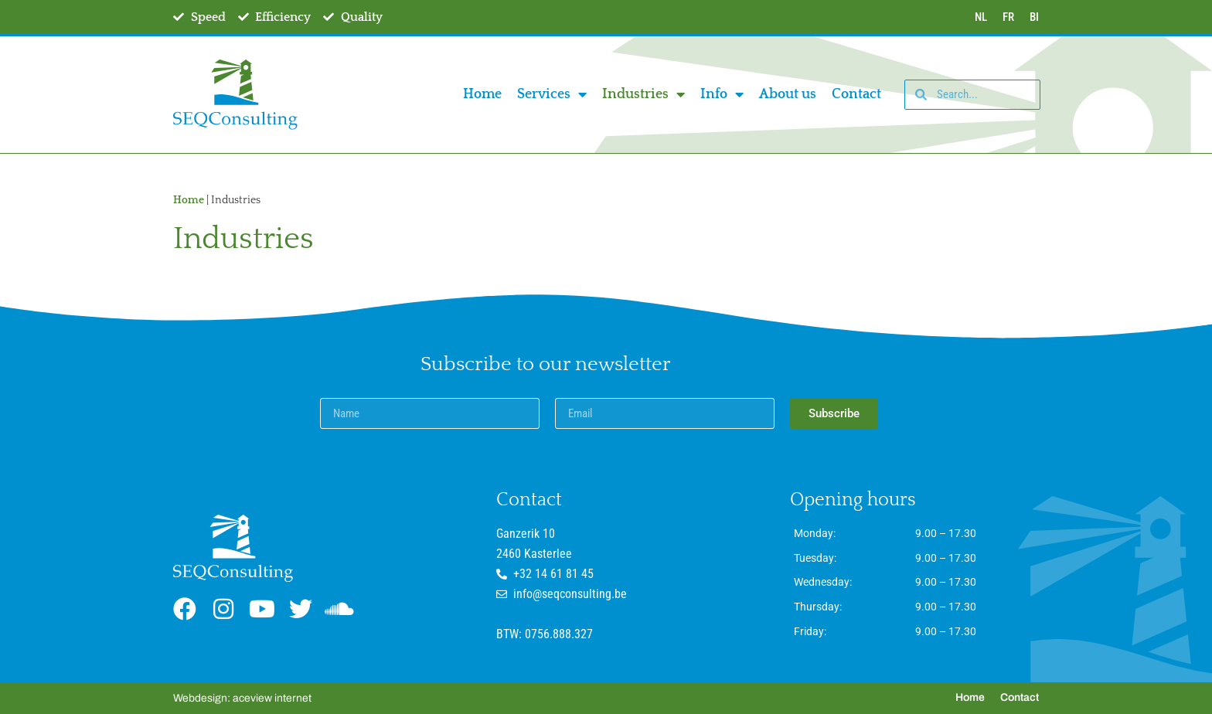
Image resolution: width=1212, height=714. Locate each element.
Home (482, 94)
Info (722, 94)
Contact (856, 94)
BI (1034, 17)
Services (552, 94)
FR (1008, 17)
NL (981, 17)
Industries (643, 94)
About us (787, 94)
